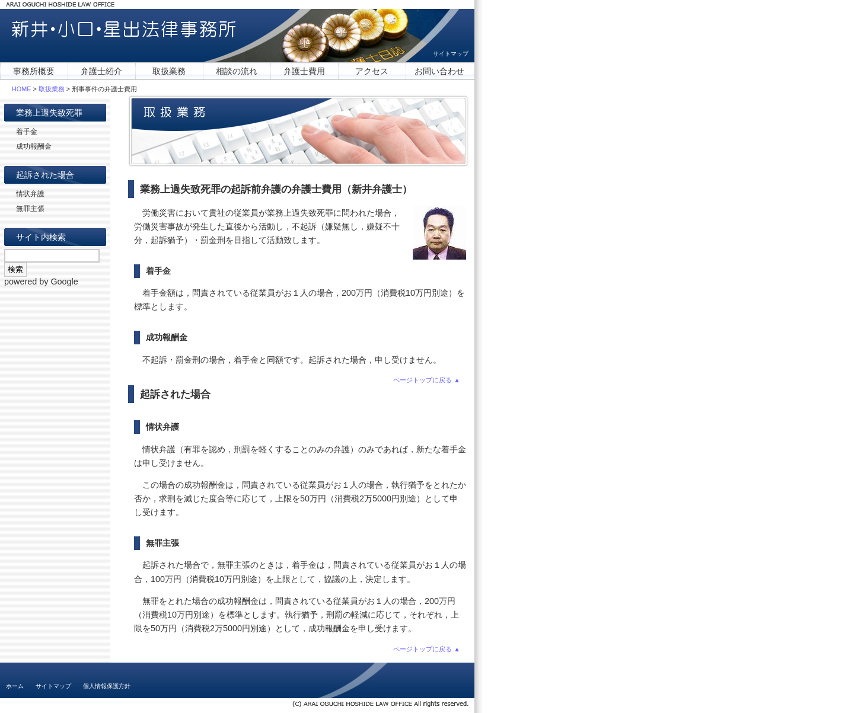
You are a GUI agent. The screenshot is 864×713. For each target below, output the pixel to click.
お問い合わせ (439, 71)
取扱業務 (169, 71)
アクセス (371, 71)
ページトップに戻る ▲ (426, 379)
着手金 (26, 131)
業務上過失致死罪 (49, 112)
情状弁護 (30, 193)
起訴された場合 (45, 175)
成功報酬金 (34, 146)
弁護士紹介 (101, 71)
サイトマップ (450, 53)
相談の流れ (236, 71)
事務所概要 (34, 71)
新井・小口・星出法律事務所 (124, 29)
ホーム (15, 686)
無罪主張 (30, 208)
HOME (21, 88)
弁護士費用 (304, 71)
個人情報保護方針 (106, 686)
